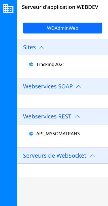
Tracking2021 (50, 64)
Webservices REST (47, 116)
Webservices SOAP (48, 86)
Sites (29, 47)
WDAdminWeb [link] (62, 28)
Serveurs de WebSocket (54, 155)
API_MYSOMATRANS (58, 133)
